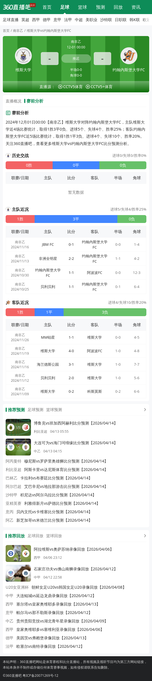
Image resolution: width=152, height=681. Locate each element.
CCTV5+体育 (102, 86)
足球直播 (64, 7)
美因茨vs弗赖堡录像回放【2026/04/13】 (52, 637)
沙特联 (106, 19)
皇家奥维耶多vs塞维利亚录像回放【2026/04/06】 (60, 629)
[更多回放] (143, 535)
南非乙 (18, 30)
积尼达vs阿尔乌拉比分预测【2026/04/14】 (58, 494)
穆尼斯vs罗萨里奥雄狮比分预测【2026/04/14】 (66, 461)
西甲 (36, 19)
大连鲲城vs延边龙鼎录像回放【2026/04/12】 (56, 595)
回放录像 (118, 7)
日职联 (121, 19)
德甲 (47, 19)
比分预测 (100, 7)
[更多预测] (143, 409)
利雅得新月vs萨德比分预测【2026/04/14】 (62, 503)
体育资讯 (135, 7)
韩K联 (134, 19)
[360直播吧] (17, 7)
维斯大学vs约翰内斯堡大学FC (49, 30)
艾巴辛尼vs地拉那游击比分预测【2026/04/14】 (66, 486)
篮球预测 (54, 409)
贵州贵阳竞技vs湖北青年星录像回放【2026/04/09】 (62, 621)
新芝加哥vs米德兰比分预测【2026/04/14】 (54, 520)
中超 (79, 19)
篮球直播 (82, 7)
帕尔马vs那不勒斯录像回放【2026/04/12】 (54, 612)
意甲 (57, 19)
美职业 (91, 19)
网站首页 (47, 7)
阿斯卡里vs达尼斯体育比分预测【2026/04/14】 (66, 469)
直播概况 (13, 101)
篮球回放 (54, 535)
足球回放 (35, 535)
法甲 (68, 19)
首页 (6, 30)
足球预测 (35, 409)
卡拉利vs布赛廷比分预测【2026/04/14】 (56, 478)
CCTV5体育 (73, 86)
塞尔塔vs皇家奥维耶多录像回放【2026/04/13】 (58, 604)
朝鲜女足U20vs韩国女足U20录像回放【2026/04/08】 (79, 587)
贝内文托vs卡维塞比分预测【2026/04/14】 (54, 511)
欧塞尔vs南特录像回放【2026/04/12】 (50, 646)
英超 (25, 19)
